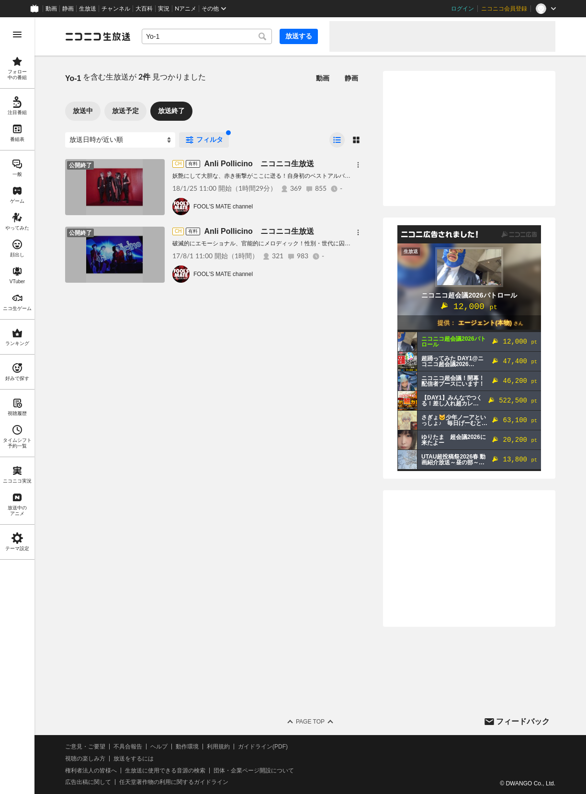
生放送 (87, 9)
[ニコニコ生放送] (97, 36)
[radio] (337, 140)
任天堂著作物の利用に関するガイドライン (173, 782)
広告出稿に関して (88, 782)
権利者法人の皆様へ (91, 770)
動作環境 (187, 746)
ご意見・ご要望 (85, 746)
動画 (51, 9)
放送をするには (133, 758)
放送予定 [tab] (125, 111)
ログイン (462, 9)
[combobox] (207, 36)
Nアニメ (185, 9)
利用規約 (218, 746)
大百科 (144, 9)
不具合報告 (127, 746)
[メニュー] (358, 165)
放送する (298, 36)
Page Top (310, 721)
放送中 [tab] (83, 111)
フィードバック (523, 721)
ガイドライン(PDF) (263, 746)
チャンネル (115, 9)
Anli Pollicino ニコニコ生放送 (259, 164)
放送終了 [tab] (171, 111)
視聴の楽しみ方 (85, 758)
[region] (17, 405)
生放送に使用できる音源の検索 (165, 770)
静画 (68, 9)
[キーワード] (207, 36)
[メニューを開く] (17, 34)
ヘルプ (159, 746)
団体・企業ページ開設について (254, 770)
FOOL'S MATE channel (223, 206)
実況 (163, 9)
